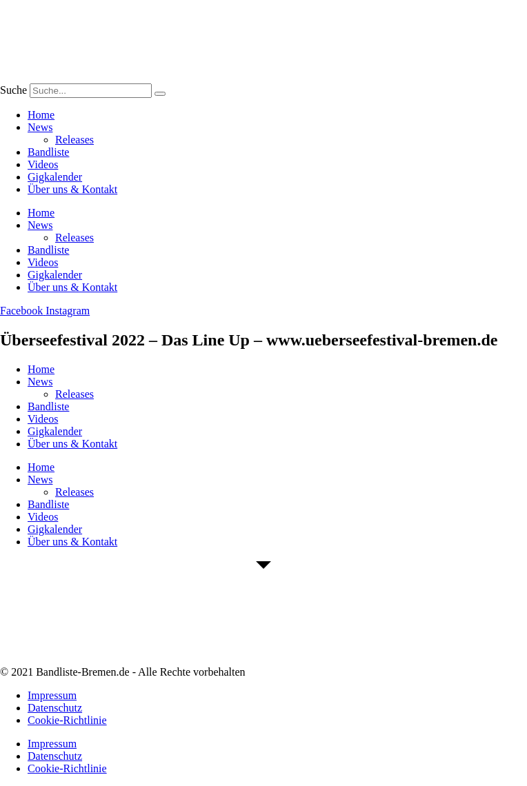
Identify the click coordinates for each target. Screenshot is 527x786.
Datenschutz (55, 708)
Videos (43, 164)
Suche (13, 90)
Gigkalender (55, 177)
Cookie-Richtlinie (67, 720)
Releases (74, 139)
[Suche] (160, 94)
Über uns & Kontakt (72, 189)
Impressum (52, 695)
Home (41, 115)
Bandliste (48, 152)
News (40, 127)
